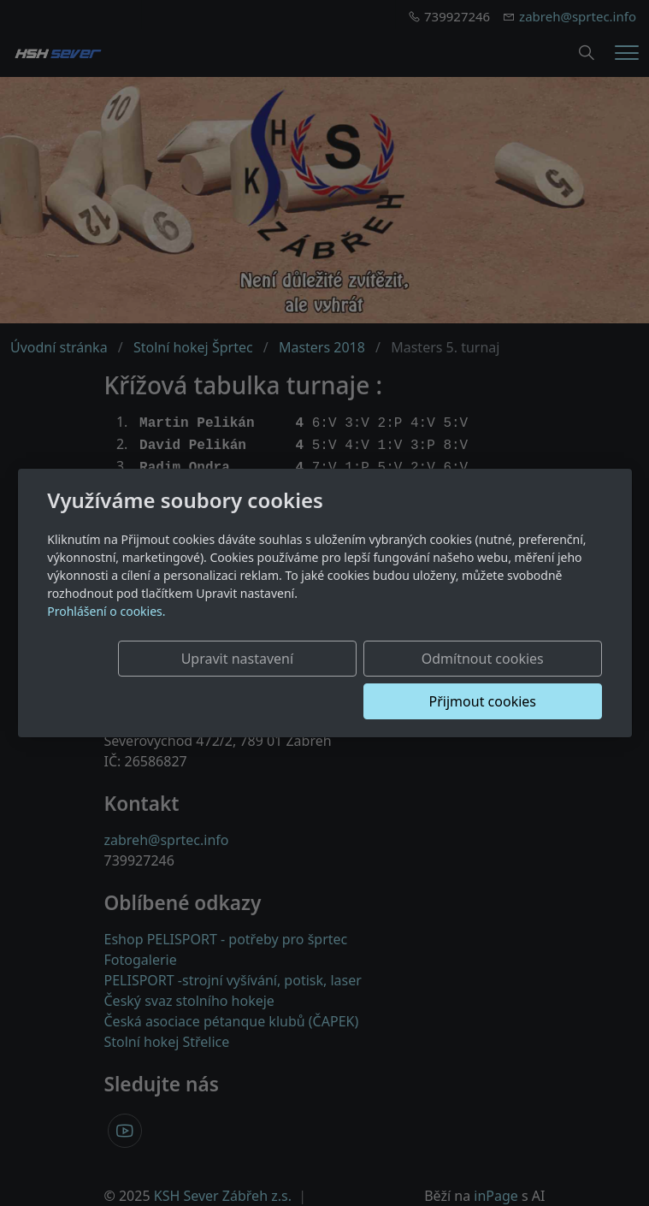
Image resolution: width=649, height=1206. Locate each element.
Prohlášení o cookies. (106, 632)
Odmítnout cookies (348, 680)
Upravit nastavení (177, 680)
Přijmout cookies (519, 680)
